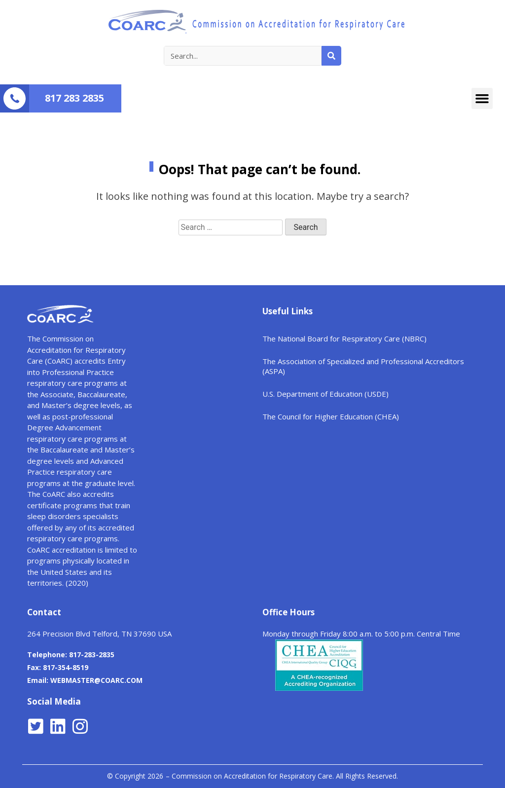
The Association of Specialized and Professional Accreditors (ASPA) (363, 366)
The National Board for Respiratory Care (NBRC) (344, 338)
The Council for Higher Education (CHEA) (330, 416)
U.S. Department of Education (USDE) (325, 394)
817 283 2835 (74, 98)
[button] (482, 99)
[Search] (331, 56)
